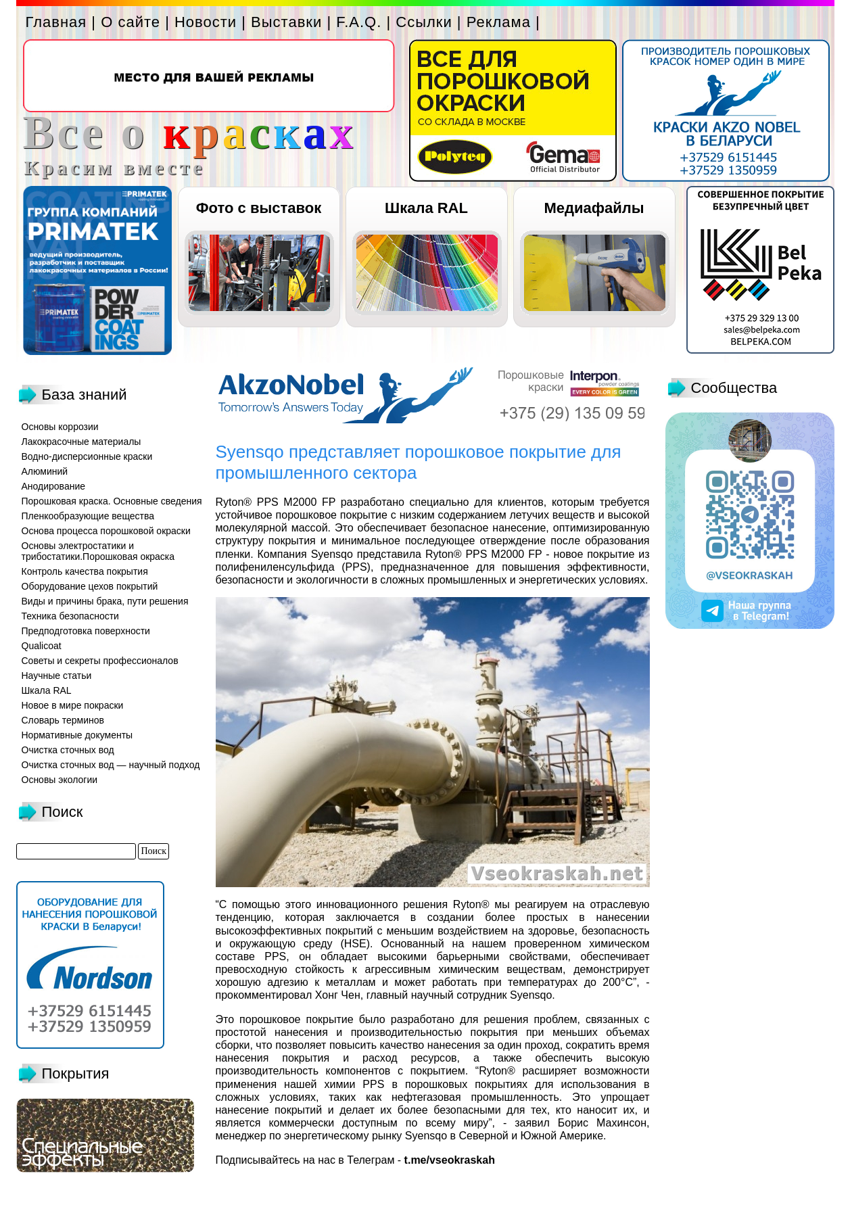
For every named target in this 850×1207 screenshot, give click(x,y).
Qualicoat (42, 645)
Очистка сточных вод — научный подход (111, 764)
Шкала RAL (426, 207)
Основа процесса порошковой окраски (106, 530)
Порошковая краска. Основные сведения (112, 501)
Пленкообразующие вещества (88, 516)
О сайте (130, 22)
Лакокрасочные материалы (81, 441)
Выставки (286, 22)
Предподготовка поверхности (86, 630)
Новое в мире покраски (73, 705)
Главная (56, 22)
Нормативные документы (77, 735)
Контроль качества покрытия (85, 571)
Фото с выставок (258, 207)
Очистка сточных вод (68, 749)
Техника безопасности (70, 616)
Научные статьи (57, 675)
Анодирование (54, 486)
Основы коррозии (60, 426)
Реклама (499, 22)
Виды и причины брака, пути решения (105, 601)
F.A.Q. (358, 22)
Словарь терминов (63, 720)
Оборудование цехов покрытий (90, 586)
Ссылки (424, 22)
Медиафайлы (594, 207)
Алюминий (45, 471)
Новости (205, 22)
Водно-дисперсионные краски (87, 456)
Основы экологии (60, 779)
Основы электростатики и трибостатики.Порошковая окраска (98, 551)
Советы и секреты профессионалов (100, 660)
